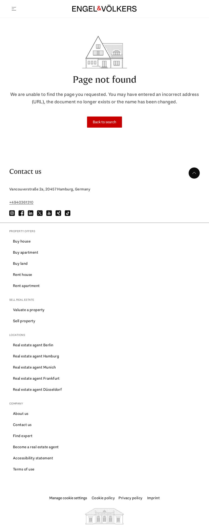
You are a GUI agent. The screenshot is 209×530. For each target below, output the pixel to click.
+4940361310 (21, 202)
